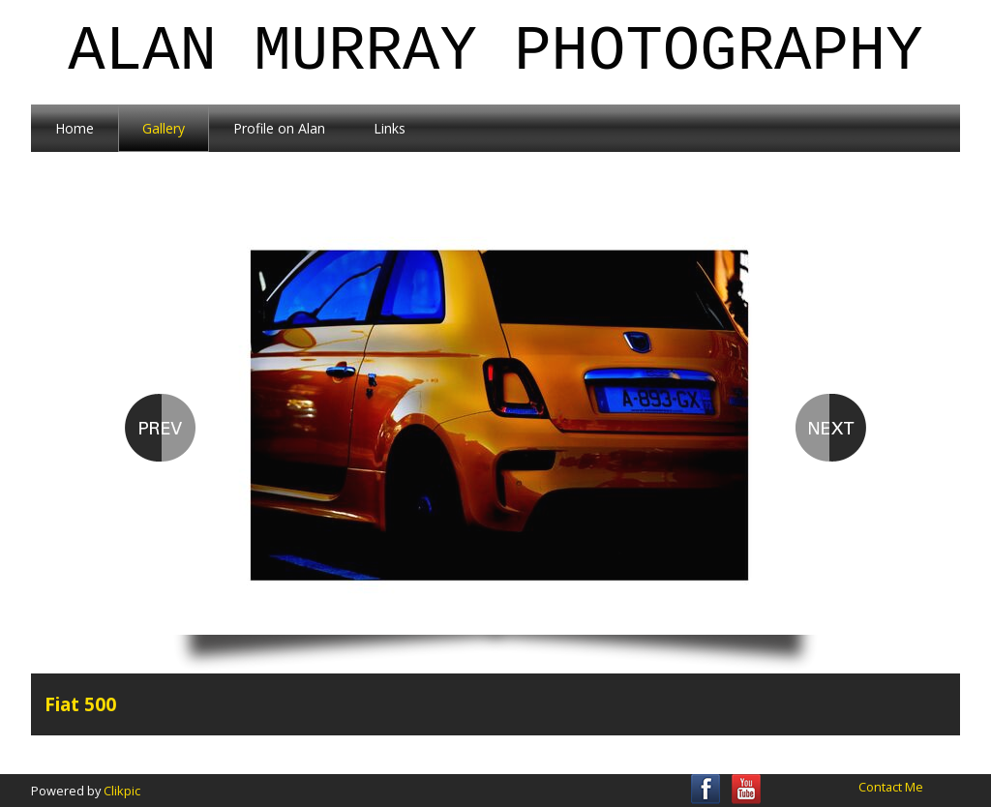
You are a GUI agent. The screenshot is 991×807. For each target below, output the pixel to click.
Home (74, 128)
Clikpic (122, 790)
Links (389, 128)
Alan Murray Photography (495, 52)
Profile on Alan (279, 128)
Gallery (163, 128)
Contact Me (890, 786)
